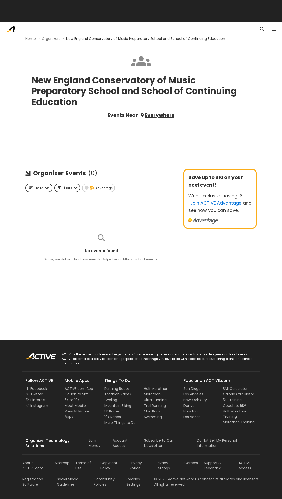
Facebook (38, 388)
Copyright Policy (108, 465)
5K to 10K (72, 399)
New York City (195, 399)
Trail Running (155, 405)
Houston (190, 411)
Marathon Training (239, 422)
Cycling (110, 399)
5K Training (232, 399)
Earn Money (94, 443)
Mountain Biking (117, 405)
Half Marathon (156, 388)
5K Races (112, 411)
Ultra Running (155, 399)
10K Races (112, 416)
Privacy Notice (136, 465)
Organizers (51, 38)
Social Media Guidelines (67, 482)
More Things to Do (120, 422)
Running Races (117, 388)
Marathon (152, 394)
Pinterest (38, 399)
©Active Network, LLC (177, 479)
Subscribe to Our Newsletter (158, 443)
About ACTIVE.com (32, 465)
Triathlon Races (117, 394)
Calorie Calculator (238, 394)
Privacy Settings (163, 465)
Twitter (36, 394)
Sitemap (62, 462)
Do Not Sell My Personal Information (217, 443)
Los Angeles (193, 394)
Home (30, 38)
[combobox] (38, 188)
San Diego (192, 388)
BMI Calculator (235, 388)
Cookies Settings (133, 482)
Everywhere (159, 115)
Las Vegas (191, 416)
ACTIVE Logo (35, 354)
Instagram (39, 405)
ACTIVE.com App (79, 388)
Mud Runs (152, 411)
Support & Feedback (212, 465)
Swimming (153, 416)
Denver (189, 405)
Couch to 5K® (76, 394)
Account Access (120, 443)
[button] (67, 188)
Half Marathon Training (235, 414)
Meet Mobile (75, 405)
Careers (191, 462)
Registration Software (32, 482)
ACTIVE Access (245, 465)
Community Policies (104, 482)
